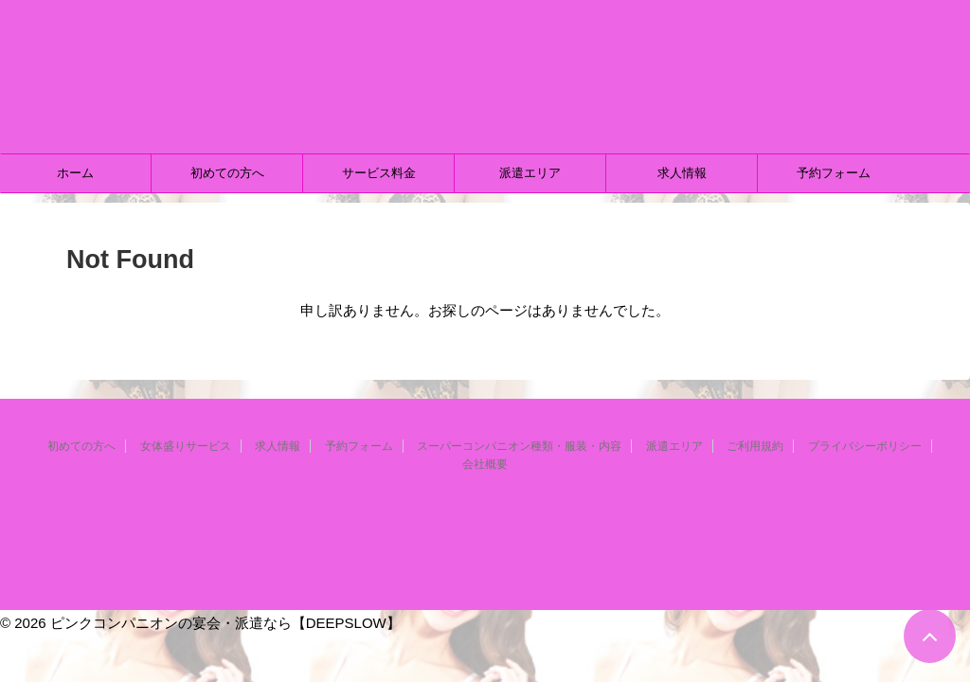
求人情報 (682, 173)
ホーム (75, 173)
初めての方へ (227, 173)
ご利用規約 (755, 446)
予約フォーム (834, 173)
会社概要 (485, 464)
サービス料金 (379, 173)
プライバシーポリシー (865, 446)
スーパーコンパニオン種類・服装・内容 (519, 446)
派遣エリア (530, 173)
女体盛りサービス (185, 446)
